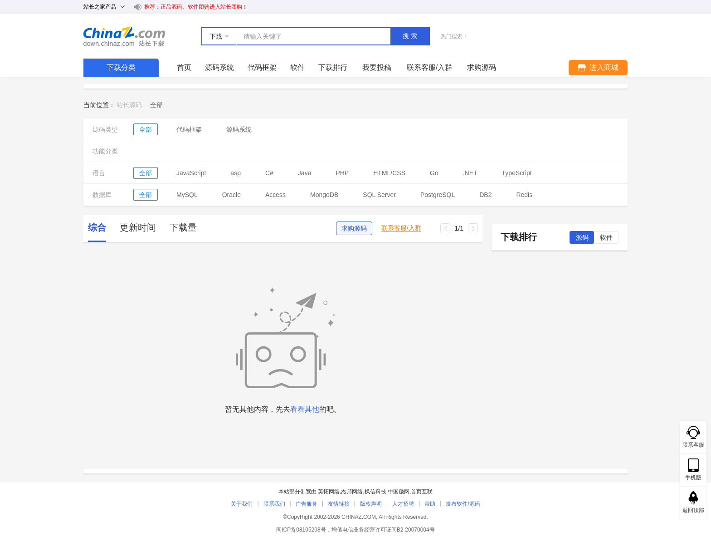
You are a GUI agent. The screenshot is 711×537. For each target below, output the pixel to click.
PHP (342, 173)
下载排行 (332, 67)
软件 (297, 67)
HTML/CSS (389, 173)
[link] (156, 105)
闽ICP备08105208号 (301, 530)
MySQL (187, 194)
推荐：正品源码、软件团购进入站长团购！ (196, 7)
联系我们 (274, 504)
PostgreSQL (437, 194)
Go (434, 173)
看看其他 (304, 409)
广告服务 (306, 504)
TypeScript (517, 173)
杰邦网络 (352, 491)
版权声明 (371, 504)
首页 (184, 67)
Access (275, 194)
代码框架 (262, 67)
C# (269, 173)
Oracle (231, 194)
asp (235, 173)
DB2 (485, 194)
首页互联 (422, 491)
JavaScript (191, 173)
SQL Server (379, 194)
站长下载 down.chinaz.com (124, 36)
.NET (470, 173)
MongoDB (324, 194)
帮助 (429, 504)
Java (305, 173)
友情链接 (339, 504)
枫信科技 (375, 491)
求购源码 (354, 228)
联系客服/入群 (401, 228)
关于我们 (242, 504)
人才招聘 (403, 504)
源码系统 (219, 67)
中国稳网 (398, 491)
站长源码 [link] (129, 104)
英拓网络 (329, 491)
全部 (145, 129)
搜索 (411, 35)
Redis (524, 194)
